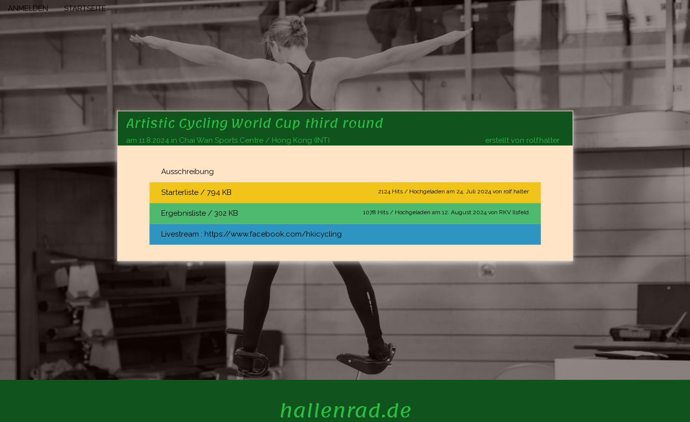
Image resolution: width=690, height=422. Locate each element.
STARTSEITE (85, 8)
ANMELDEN (28, 8)
